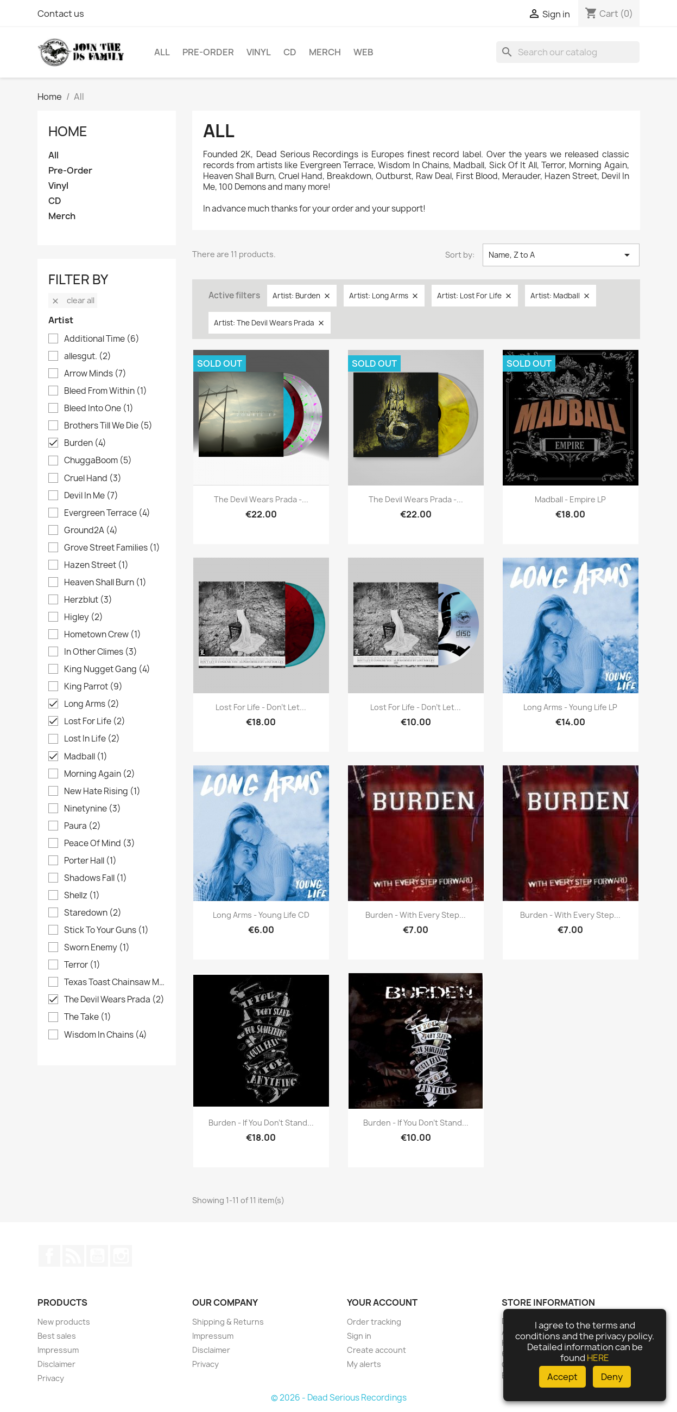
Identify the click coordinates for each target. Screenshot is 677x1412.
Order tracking (374, 1322)
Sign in (359, 1336)
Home (67, 131)
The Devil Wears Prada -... (261, 499)
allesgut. (87, 356)
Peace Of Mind (99, 843)
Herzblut (88, 600)
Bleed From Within (105, 391)
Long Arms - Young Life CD (261, 915)
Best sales (56, 1336)
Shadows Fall (95, 878)
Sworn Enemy (97, 947)
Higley (83, 617)
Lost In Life (92, 738)
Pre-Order (208, 52)
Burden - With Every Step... (415, 915)
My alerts (364, 1364)
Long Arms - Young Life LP (570, 707)
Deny (612, 1377)
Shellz (82, 895)
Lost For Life (94, 721)
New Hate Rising (102, 791)
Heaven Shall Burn (105, 582)
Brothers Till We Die (108, 425)
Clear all (72, 300)
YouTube (97, 1256)
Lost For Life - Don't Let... (261, 707)
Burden (85, 443)
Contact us (60, 14)
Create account (376, 1350)
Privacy (50, 1378)
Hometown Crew (102, 634)
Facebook (49, 1256)
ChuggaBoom (98, 460)
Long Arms (91, 704)
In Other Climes (100, 652)
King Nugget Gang (107, 669)
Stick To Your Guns (106, 930)
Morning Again (99, 774)
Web (363, 52)
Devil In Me (91, 495)
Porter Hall (90, 860)
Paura (82, 826)
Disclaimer (56, 1364)
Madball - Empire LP (570, 499)
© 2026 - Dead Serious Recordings (339, 1397)
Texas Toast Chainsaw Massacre (114, 982)
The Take (87, 1017)
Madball (85, 756)
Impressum (58, 1350)
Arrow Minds (95, 373)
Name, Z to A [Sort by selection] (561, 254)
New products (63, 1322)
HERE (598, 1358)
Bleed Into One (99, 408)
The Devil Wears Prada (114, 999)
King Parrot (93, 686)
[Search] (568, 52)
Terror (82, 965)
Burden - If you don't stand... (261, 1122)
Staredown (93, 913)
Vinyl (258, 52)
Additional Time (102, 339)
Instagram (121, 1256)
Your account (382, 1302)
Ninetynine (92, 808)
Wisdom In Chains (105, 1035)
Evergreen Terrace (107, 513)
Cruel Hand (93, 478)
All (162, 52)
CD (289, 52)
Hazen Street (96, 565)
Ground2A (91, 530)
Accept (562, 1377)
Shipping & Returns (228, 1322)
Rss (73, 1256)
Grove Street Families (112, 547)
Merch (325, 52)
